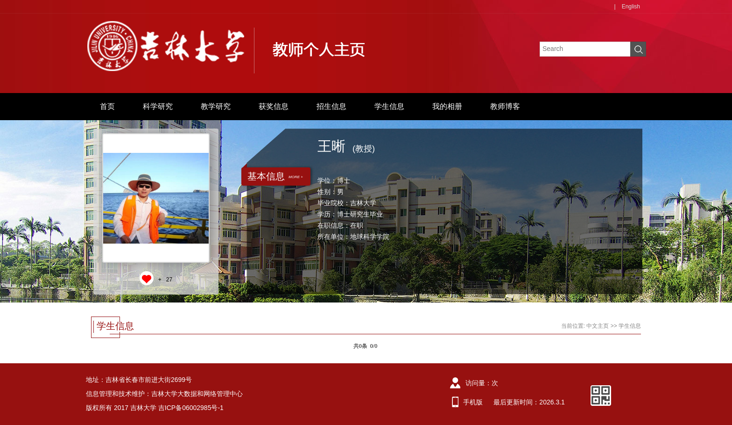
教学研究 (216, 106)
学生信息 (389, 106)
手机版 (473, 402)
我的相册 (447, 106)
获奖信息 (274, 106)
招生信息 (331, 106)
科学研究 (158, 106)
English (631, 6)
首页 (107, 106)
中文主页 (597, 326)
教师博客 (505, 106)
